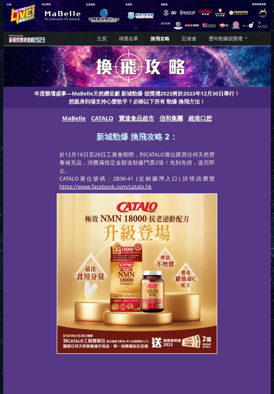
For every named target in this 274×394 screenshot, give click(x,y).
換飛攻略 (160, 38)
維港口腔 (200, 118)
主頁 (101, 38)
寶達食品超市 (136, 118)
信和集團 (171, 118)
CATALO (102, 118)
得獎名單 (128, 38)
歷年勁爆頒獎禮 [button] (226, 38)
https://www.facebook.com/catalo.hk (105, 186)
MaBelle (74, 118)
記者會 (189, 38)
